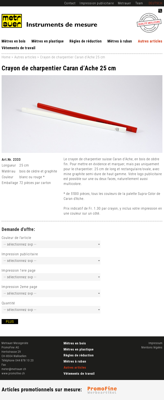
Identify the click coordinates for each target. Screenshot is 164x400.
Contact (70, 3)
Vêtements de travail (18, 48)
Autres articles (150, 41)
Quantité (8, 303)
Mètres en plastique (48, 41)
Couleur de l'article (16, 238)
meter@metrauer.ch (14, 369)
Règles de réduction (86, 41)
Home (6, 57)
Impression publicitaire (97, 3)
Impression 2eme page (19, 287)
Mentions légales (151, 347)
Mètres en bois (14, 41)
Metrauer (124, 3)
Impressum (155, 343)
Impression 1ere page (19, 270)
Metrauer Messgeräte (15, 343)
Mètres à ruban (119, 41)
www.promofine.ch (13, 373)
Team (139, 3)
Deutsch (155, 3)
